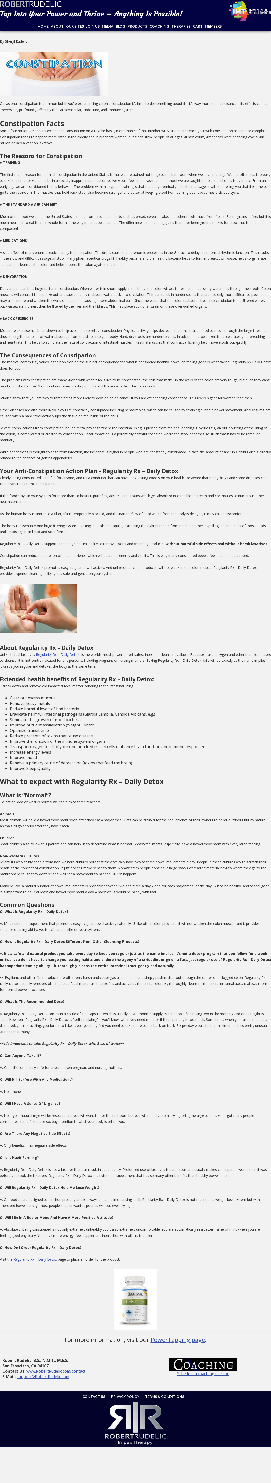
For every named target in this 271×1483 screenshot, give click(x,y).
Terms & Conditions (164, 1396)
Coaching (159, 26)
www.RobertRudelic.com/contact (55, 1371)
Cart (198, 26)
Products (137, 26)
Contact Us (93, 1396)
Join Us (93, 26)
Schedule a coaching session (203, 1373)
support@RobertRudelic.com (43, 1376)
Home (43, 26)
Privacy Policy (125, 1396)
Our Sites (75, 26)
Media (107, 26)
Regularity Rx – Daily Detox (57, 654)
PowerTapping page (178, 1340)
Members (213, 26)
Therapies (180, 26)
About (57, 26)
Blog (120, 26)
